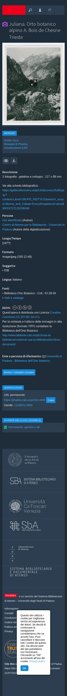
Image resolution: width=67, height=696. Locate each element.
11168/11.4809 (23, 405)
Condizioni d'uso (13, 617)
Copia (51, 400)
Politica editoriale (14, 626)
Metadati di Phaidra (16, 144)
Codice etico (11, 622)
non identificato (12, 220)
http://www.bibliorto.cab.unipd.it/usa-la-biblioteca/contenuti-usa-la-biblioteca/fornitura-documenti (31, 340)
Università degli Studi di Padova (36, 600)
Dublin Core (11, 140)
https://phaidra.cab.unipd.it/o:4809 (24, 400)
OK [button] (24, 668)
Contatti (8, 613)
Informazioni (11, 608)
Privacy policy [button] (37, 661)
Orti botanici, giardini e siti (24, 427)
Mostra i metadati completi (19, 372)
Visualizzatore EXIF (16, 147)
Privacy (8, 631)
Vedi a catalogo (14, 297)
